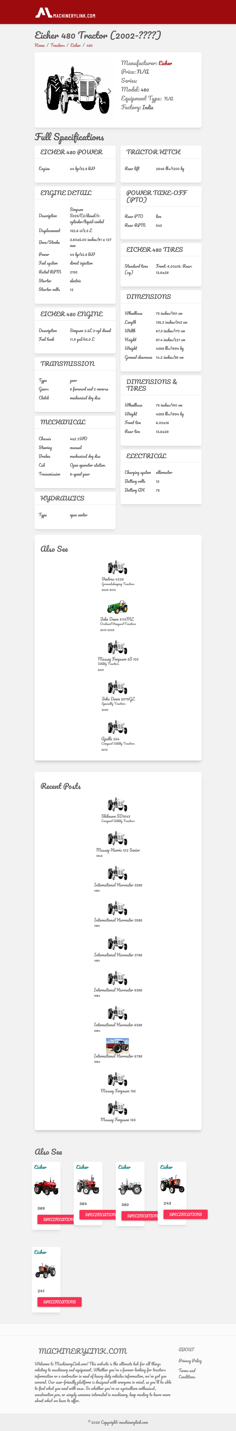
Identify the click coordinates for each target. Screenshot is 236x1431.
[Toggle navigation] (199, 12)
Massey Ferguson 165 (118, 1119)
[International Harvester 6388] (118, 978)
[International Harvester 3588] (118, 908)
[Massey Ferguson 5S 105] (118, 647)
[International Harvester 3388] (118, 873)
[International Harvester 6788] (118, 1046)
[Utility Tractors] (118, 663)
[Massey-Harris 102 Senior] (118, 838)
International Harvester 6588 (118, 1024)
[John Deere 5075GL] (118, 687)
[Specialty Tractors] (118, 703)
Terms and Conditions (187, 1373)
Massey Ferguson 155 (118, 1090)
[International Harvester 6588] (118, 1013)
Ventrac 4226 (113, 579)
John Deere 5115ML (117, 619)
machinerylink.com (133, 1422)
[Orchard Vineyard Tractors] (118, 623)
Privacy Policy (190, 1360)
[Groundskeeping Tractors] (118, 584)
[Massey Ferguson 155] (118, 1079)
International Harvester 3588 (118, 920)
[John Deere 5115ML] (118, 607)
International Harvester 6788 (118, 1056)
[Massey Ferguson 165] (118, 1107)
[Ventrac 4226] (118, 567)
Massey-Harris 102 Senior (118, 850)
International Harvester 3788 (118, 954)
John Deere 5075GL (118, 698)
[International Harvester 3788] (118, 943)
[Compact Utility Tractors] (118, 743)
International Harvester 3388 (118, 884)
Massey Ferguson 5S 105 (118, 659)
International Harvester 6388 (118, 989)
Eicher (165, 63)
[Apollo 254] (118, 727)
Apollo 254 (110, 738)
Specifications (59, 1219)
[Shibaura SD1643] (118, 804)
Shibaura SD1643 (115, 816)
